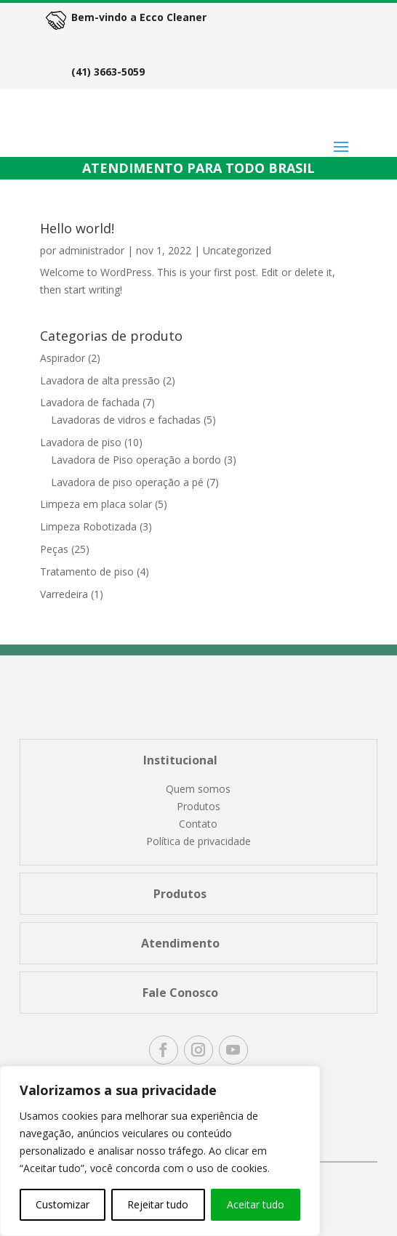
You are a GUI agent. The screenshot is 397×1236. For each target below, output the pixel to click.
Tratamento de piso (87, 571)
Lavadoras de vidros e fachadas (126, 420)
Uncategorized (237, 250)
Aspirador (62, 358)
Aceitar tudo (255, 1204)
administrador (91, 250)
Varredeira (64, 594)
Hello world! (77, 228)
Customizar (62, 1204)
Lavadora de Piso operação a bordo (136, 459)
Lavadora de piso (80, 442)
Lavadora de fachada (90, 402)
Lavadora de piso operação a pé (127, 482)
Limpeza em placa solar (96, 504)
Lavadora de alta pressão (100, 380)
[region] (160, 1151)
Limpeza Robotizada (88, 526)
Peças (54, 549)
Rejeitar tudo (157, 1204)
